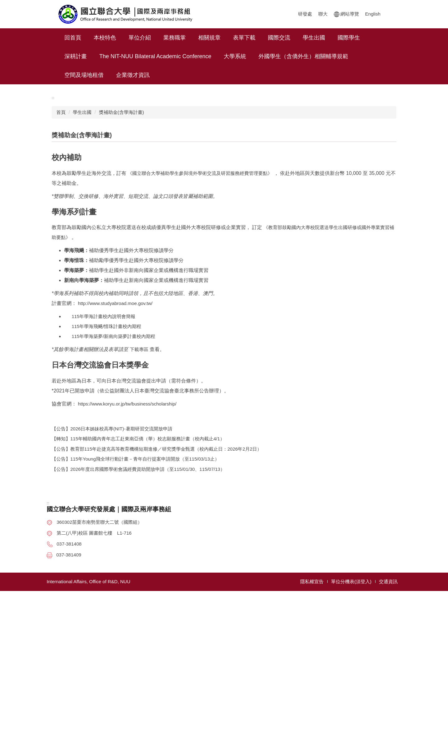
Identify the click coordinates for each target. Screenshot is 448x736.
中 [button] (378, 275)
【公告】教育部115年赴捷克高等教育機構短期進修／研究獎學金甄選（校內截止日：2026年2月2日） (157, 582)
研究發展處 (326, 655)
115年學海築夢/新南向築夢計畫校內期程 (109, 470)
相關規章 (226, 38)
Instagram (432, 383)
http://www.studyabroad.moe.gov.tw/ (115, 437)
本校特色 (122, 38)
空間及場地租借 (84, 75)
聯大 (250, 13)
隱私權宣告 (312, 726)
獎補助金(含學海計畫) (121, 235)
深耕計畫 (75, 56)
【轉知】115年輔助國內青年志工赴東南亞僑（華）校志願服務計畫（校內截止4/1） (138, 572)
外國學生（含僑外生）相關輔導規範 (303, 56)
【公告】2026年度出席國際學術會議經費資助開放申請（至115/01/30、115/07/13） (138, 603)
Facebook (431, 367)
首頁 (61, 235)
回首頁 (90, 38)
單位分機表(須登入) (351, 726)
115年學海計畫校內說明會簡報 (99, 450)
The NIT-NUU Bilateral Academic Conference (155, 56)
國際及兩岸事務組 (333, 685)
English (300, 13)
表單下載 (261, 38)
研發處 (232, 13)
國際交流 (296, 38)
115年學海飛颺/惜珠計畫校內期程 (102, 460)
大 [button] (391, 275)
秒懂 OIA (432, 352)
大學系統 (235, 56)
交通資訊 (388, 726)
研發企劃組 (326, 665)
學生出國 (331, 38)
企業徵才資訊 (133, 75)
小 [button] (366, 275)
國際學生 (366, 38)
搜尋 (380, 12)
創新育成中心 (329, 695)
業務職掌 (191, 38)
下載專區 (139, 483)
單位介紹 (157, 38)
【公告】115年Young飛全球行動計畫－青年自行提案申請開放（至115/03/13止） (135, 593)
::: (66, 38)
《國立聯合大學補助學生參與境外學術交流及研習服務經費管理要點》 (200, 307)
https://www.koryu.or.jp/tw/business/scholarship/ (127, 537)
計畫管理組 (326, 675)
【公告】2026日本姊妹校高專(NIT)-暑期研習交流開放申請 (112, 562)
